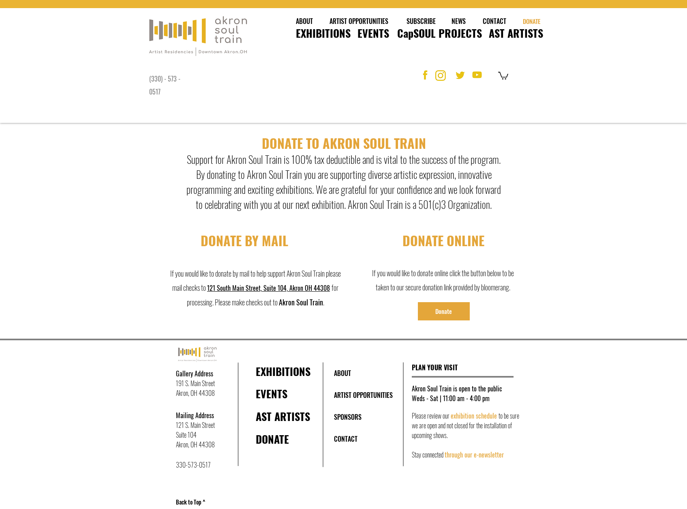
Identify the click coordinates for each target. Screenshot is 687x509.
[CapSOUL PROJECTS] (439, 33)
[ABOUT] (304, 21)
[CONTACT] (494, 21)
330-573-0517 (193, 465)
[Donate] (444, 311)
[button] (503, 75)
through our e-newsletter (474, 455)
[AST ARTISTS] (516, 33)
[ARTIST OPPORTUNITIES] (359, 21)
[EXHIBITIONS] (323, 33)
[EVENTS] (373, 33)
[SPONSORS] (348, 417)
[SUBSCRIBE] (421, 21)
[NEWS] (459, 21)
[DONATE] (531, 21)
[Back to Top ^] (193, 502)
